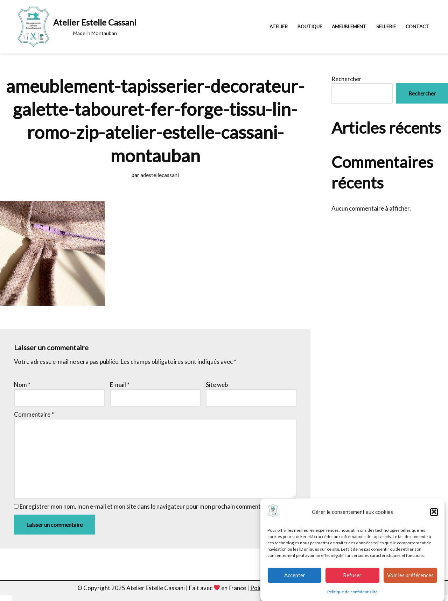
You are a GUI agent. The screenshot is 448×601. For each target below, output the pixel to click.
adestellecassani (159, 175)
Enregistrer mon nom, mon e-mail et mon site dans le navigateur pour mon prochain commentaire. (146, 506)
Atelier (279, 26)
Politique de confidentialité (352, 595)
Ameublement (349, 26)
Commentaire (34, 414)
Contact (417, 26)
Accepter (294, 578)
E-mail (120, 384)
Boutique (310, 26)
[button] (434, 515)
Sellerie (386, 26)
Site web (217, 384)
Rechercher (346, 79)
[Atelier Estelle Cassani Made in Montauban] (77, 26)
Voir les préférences (410, 578)
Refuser (352, 578)
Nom (22, 384)
